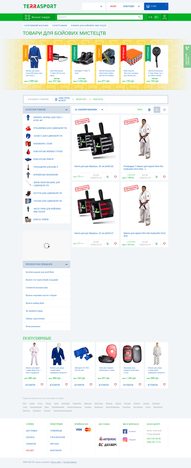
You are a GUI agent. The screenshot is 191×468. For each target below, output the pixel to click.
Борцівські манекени (41, 174)
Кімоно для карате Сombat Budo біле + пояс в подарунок (33, 370)
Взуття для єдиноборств (43, 193)
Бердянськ (37, 410)
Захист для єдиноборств (43, 136)
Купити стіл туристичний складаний (42, 280)
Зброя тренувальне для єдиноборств (42, 183)
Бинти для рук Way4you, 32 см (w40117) (94, 233)
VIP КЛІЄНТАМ (57, 437)
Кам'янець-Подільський (63, 410)
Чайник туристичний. (35, 319)
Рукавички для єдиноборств (46, 128)
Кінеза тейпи (37, 219)
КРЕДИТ (30, 450)
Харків (32, 403)
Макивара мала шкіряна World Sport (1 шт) (131, 370)
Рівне (47, 407)
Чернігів (137, 403)
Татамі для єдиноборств (43, 201)
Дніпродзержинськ (74, 407)
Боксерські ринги (39, 159)
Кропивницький (58, 407)
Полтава (127, 403)
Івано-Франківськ (112, 407)
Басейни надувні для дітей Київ (40, 272)
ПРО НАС (54, 444)
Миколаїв (87, 403)
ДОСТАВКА (31, 431)
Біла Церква (138, 407)
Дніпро (48, 403)
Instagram (129, 439)
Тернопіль (126, 407)
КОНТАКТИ (55, 450)
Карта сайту (56, 462)
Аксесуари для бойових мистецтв (43, 209)
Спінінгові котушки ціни (37, 287)
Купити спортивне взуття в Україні (41, 295)
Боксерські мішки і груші (44, 151)
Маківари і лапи (38, 143)
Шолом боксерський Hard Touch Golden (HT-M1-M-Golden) (107, 73)
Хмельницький (35, 407)
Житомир (156, 403)
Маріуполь (99, 403)
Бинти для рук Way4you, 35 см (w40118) (94, 166)
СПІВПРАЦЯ (56, 431)
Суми (25, 407)
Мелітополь (157, 407)
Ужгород (47, 410)
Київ (24, 403)
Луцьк (148, 407)
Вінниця (109, 403)
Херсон (118, 403)
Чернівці (88, 407)
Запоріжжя (65, 403)
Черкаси (146, 403)
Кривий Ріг (77, 403)
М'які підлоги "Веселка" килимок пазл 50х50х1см (131, 73)
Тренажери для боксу (41, 167)
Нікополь (26, 410)
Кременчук (98, 407)
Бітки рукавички (33, 326)
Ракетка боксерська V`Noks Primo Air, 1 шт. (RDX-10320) (155, 73)
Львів (56, 403)
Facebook (129, 431)
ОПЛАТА (30, 437)
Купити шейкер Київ (35, 303)
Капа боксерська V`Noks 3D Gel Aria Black (57, 73)
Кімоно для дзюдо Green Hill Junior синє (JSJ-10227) (34, 73)
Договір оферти (70, 462)
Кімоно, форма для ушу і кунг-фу (43, 118)
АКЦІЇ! (113, 6)
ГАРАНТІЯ (31, 444)
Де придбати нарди (34, 311)
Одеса (40, 403)
